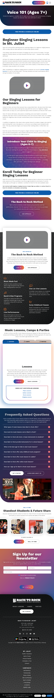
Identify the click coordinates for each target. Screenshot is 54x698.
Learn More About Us (34, 473)
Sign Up (18, 267)
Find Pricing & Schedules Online (27, 31)
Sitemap (44, 642)
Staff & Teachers (27, 653)
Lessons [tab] (10, 341)
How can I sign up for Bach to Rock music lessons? (27, 467)
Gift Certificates (27, 677)
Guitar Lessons (27, 393)
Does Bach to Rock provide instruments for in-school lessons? (27, 442)
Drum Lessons (27, 395)
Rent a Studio (27, 680)
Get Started (17, 473)
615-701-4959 (28, 630)
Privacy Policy (37, 642)
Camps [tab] (27, 341)
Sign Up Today (38, 2)
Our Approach (26, 214)
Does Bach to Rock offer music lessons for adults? (27, 457)
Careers (27, 663)
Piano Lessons (27, 390)
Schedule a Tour (27, 661)
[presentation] (27, 582)
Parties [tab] (43, 341)
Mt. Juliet (27, 651)
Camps (29, 606)
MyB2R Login (27, 687)
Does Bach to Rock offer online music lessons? (27, 462)
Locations (27, 685)
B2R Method (27, 670)
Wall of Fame (32, 541)
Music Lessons (32, 381)
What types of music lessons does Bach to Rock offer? (27, 427)
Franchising (27, 682)
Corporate (27, 668)
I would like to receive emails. (27, 575)
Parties (38, 606)
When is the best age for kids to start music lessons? (27, 447)
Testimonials (27, 673)
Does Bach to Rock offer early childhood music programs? (27, 452)
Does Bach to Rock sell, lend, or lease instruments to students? (27, 437)
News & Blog (27, 675)
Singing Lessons (27, 397)
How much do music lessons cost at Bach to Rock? (27, 432)
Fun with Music (43, 149)
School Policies (27, 658)
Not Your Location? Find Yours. (27, 627)
